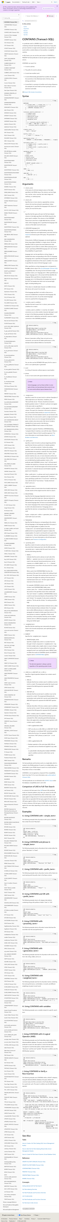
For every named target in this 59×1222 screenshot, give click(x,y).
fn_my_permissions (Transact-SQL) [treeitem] (11, 351)
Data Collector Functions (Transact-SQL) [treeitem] (10, 86)
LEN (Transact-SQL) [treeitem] (8, 581)
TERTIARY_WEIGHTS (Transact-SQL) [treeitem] (11, 1059)
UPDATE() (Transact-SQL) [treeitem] (10, 1121)
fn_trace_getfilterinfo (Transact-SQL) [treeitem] (11, 365)
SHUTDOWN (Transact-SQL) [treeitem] (11, 920)
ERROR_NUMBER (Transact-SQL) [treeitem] (10, 252)
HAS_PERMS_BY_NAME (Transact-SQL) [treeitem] (9, 464)
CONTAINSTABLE (39, 654)
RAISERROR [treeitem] (7, 779)
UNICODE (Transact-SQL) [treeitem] (10, 1110)
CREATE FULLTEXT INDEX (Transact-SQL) (33, 1165)
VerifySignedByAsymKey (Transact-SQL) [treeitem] (10, 1162)
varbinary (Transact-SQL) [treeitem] (10, 1148)
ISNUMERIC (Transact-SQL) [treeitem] (10, 556)
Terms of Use (4, 1221)
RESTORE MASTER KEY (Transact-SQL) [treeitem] (9, 818)
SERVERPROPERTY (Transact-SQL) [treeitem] (11, 899)
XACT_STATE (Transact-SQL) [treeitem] (10, 1189)
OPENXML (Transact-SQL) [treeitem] (10, 710)
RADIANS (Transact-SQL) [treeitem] (10, 776)
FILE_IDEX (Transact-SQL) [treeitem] (10, 300)
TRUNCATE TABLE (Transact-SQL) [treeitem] (11, 1098)
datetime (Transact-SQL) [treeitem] (10, 124)
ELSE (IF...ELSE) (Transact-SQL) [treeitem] (11, 210)
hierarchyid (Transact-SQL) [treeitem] (10, 474)
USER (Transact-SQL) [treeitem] (9, 1137)
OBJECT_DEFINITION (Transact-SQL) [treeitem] (11, 659)
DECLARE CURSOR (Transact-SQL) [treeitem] (11, 157)
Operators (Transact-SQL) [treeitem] (10, 713)
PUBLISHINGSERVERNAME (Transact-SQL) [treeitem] (10, 764)
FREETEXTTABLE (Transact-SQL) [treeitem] (11, 396)
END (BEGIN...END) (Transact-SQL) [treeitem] (11, 235)
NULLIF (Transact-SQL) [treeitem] (9, 653)
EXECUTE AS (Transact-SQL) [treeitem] (10, 275)
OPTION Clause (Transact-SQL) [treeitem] (11, 715)
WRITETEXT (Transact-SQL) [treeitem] (10, 1186)
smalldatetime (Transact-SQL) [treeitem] (11, 934)
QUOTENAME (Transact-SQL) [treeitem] (11, 773)
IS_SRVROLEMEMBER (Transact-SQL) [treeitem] (9, 544)
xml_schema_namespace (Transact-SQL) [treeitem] (10, 1195)
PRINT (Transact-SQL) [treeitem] (9, 760)
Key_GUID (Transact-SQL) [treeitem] (10, 559)
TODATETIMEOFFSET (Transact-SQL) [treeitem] (11, 1077)
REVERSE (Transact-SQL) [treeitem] (10, 829)
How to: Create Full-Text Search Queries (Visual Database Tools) (39, 1154)
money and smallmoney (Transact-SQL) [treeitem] (10, 616)
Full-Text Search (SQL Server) (30, 1203)
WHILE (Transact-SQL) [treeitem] (9, 1172)
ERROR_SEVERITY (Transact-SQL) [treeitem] (10, 261)
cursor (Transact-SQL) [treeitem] (9, 75)
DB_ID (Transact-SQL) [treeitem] (9, 135)
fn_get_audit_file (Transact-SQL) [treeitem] (11, 331)
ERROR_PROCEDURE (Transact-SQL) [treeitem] (11, 257)
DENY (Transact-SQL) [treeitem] (9, 195)
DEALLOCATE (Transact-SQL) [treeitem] (11, 143)
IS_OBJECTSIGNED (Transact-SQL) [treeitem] (11, 539)
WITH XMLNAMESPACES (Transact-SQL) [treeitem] (10, 1182)
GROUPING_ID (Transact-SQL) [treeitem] (11, 456)
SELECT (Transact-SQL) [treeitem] (9, 892)
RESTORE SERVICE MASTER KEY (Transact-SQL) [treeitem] (11, 823)
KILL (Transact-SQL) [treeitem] (9, 567)
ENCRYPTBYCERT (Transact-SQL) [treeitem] (10, 223)
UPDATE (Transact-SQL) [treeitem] (9, 1119)
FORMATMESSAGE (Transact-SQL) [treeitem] (11, 390)
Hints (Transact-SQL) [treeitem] (9, 477)
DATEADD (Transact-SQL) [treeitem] (10, 113)
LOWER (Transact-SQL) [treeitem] (9, 596)
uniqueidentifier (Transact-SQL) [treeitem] (11, 1116)
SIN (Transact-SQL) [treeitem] (8, 931)
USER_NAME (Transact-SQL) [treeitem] (11, 1143)
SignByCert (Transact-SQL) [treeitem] (10, 929)
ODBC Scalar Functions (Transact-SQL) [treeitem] (9, 683)
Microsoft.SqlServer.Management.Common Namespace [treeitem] (11, 1210)
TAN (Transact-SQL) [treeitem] (9, 1055)
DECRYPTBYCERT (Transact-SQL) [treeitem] (10, 166)
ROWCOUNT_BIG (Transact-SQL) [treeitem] (11, 857)
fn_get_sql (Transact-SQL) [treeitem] (10, 333)
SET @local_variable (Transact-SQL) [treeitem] (11, 911)
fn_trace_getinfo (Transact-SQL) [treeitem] (11, 369)
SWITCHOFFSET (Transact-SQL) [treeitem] (11, 995)
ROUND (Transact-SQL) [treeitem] (9, 850)
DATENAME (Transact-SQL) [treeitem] (10, 118)
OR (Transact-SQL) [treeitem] (8, 718)
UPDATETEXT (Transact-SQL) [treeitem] (11, 1129)
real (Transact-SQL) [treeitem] (8, 790)
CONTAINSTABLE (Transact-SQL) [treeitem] (10, 25)
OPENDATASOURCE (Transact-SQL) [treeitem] (11, 700)
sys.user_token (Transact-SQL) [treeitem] (11, 1042)
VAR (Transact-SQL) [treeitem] (9, 1146)
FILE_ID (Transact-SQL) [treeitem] (9, 297)
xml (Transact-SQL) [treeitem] (8, 1192)
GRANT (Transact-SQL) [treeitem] (9, 448)
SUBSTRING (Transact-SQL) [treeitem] (10, 978)
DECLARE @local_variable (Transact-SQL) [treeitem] (10, 152)
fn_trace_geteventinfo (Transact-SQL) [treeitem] (9, 361)
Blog (20, 1218)
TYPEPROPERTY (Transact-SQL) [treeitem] (11, 1107)
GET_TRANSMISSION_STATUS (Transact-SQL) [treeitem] (11, 430)
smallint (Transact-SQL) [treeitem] (9, 937)
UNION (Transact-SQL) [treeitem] (9, 1113)
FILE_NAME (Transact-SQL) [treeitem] (10, 303)
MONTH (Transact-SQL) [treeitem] (10, 620)
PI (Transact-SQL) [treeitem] (8, 752)
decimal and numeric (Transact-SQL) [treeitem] (11, 147)
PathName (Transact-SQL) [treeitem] (10, 743)
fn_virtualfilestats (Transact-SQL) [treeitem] (10, 377)
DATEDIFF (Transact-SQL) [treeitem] (10, 115)
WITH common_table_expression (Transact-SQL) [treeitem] (10, 1176)
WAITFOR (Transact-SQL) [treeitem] (10, 1166)
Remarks (26, 30)
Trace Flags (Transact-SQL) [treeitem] (10, 1084)
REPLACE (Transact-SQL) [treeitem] (10, 799)
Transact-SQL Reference (32, 16)
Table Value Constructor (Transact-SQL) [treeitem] (9, 1051)
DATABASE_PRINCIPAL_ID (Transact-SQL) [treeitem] (10, 94)
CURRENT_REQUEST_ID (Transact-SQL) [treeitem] (9, 64)
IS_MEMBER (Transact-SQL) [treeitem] (10, 536)
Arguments (26, 28)
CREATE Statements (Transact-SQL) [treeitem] (11, 55)
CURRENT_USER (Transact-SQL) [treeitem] (11, 72)
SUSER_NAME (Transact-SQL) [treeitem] (11, 987)
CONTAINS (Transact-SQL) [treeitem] (10, 22)
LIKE (41, 790)
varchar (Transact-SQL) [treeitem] (9, 1151)
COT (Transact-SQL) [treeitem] (9, 45)
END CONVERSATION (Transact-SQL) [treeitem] (9, 240)
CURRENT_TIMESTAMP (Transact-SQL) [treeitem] (9, 69)
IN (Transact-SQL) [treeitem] (8, 510)
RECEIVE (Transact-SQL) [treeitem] (10, 793)
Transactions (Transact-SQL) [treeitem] (10, 1087)
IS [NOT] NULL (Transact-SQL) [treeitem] (11, 551)
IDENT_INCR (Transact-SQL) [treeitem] (10, 490)
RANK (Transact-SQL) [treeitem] (9, 784)
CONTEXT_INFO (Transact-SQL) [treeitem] (11, 32)
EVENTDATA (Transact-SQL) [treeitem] (10, 268)
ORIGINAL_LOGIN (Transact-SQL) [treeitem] (11, 731)
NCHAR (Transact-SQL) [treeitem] (9, 627)
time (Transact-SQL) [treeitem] (9, 1071)
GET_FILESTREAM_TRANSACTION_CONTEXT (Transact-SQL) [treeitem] (11, 425)
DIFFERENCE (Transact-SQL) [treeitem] (10, 198)
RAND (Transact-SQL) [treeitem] (9, 782)
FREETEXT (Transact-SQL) (29, 1172)
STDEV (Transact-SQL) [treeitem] (9, 967)
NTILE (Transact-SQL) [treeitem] (9, 650)
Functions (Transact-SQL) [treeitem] (10, 411)
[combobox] (10, 18)
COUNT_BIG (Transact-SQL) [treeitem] (10, 51)
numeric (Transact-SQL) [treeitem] (9, 655)
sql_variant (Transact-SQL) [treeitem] (10, 951)
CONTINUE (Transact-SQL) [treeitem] (10, 29)
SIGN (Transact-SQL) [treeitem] (9, 923)
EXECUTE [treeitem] (6, 283)
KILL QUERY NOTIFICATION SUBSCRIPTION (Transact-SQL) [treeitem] (11, 571)
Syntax (25, 26)
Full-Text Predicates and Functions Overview (34, 1192)
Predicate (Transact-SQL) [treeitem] (10, 757)
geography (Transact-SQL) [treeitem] (10, 414)
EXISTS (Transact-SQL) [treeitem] (9, 286)
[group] (40, 141)
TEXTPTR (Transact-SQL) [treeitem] (10, 1065)
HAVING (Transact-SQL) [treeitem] (10, 471)
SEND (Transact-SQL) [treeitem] (9, 895)
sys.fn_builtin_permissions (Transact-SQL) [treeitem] (10, 1026)
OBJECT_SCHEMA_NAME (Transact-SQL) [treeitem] (10, 669)
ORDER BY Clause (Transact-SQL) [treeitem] (11, 722)
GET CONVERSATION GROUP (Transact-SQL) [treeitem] (11, 421)
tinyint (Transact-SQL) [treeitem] (9, 1074)
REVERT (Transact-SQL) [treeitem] (9, 832)
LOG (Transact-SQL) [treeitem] (9, 586)
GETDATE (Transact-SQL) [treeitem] (10, 436)
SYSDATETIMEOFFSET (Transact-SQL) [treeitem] (9, 1002)
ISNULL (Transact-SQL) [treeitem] (9, 553)
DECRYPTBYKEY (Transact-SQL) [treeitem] (11, 170)
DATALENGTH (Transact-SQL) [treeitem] (11, 107)
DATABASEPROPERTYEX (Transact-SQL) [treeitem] (9, 103)
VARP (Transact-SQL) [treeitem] (9, 1154)
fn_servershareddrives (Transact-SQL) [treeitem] (9, 356)
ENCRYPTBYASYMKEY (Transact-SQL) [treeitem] (9, 218)
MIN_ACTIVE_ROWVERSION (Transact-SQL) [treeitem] (11, 611)
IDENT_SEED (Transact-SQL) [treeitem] (10, 493)
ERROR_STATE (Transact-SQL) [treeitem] (11, 265)
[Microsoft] (3, 2)
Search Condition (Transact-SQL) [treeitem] (10, 884)
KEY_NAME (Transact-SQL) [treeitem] (10, 565)
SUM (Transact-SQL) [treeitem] (9, 981)
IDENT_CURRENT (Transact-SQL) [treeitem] (10, 486)
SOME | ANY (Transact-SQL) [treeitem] (11, 943)
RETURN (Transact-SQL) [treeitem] (9, 827)
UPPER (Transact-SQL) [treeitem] (9, 1132)
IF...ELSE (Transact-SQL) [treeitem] (9, 505)
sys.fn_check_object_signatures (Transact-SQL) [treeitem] (11, 327)
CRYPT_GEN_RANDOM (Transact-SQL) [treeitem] (9, 59)
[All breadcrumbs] (23, 16)
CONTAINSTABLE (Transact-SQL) (31, 1168)
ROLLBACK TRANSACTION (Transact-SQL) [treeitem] (10, 842)
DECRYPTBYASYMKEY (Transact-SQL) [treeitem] (9, 161)
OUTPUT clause (49, 780)
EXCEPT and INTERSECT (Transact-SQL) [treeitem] (9, 272)
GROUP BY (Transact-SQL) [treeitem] (10, 451)
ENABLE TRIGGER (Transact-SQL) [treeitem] (10, 214)
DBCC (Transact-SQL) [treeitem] (9, 141)
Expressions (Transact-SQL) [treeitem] (10, 291)
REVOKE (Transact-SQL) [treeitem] (9, 835)
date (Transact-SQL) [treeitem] (9, 110)
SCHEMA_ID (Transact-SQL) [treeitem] (10, 871)
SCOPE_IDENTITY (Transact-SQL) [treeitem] (10, 879)
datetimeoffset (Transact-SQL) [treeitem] (11, 129)
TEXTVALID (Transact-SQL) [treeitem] (10, 1068)
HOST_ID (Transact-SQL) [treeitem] (10, 479)
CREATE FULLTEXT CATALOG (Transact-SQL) (33, 1161)
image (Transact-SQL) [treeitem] (9, 508)
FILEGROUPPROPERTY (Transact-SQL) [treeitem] (9, 314)
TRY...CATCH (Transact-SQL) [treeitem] (10, 1089)
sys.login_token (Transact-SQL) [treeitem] (11, 1039)
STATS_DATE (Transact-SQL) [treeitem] (10, 964)
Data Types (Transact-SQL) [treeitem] (10, 90)
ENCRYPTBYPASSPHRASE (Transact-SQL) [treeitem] (10, 231)
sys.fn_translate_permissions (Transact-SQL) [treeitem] (10, 1031)
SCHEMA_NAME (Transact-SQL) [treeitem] (10, 874)
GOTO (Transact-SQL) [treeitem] (9, 445)
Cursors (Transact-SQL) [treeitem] (9, 83)
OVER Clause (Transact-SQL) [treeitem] (11, 738)
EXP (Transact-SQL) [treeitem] (8, 289)
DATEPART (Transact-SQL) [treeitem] (10, 121)
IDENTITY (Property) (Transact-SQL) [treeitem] (11, 501)
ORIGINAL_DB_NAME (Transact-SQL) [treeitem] (9, 726)
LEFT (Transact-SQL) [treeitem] (9, 578)
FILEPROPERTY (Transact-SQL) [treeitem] (11, 318)
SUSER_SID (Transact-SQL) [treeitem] (10, 989)
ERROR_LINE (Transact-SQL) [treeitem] (10, 244)
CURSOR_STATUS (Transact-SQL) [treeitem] (11, 79)
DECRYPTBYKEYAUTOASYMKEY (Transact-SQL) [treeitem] (11, 173)
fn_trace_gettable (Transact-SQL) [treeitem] (10, 373)
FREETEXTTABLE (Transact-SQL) (30, 1175)
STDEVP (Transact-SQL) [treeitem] (9, 970)
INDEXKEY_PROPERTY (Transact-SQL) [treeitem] (9, 514)
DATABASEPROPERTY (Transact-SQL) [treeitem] (11, 99)
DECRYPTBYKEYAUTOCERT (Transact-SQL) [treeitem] (10, 178)
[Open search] (51, 2)
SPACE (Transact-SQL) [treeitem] (9, 948)
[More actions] (56, 16)
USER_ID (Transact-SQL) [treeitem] (10, 1140)
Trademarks (12, 1221)
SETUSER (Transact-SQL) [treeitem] (10, 917)
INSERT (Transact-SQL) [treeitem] (9, 525)
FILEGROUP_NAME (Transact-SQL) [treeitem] (11, 309)
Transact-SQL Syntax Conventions (33, 92)
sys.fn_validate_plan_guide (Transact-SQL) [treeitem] (10, 1035)
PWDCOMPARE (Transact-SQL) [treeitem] (11, 768)
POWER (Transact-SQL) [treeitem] (9, 755)
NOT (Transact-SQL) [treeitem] (9, 642)
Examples (26, 32)
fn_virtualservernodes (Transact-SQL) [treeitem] (9, 382)
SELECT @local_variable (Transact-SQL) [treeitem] (9, 888)
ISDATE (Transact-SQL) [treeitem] (9, 548)
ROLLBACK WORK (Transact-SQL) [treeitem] (11, 846)
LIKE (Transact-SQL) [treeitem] (9, 583)
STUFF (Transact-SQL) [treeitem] (9, 975)
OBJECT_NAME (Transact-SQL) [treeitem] (11, 666)
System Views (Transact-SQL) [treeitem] (11, 1017)
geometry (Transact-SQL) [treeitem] (10, 417)
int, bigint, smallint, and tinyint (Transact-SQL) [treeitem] (11, 529)
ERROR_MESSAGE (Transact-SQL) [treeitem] (11, 247)
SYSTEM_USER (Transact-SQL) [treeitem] (11, 1045)
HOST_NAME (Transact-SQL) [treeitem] (11, 482)
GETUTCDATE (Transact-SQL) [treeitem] (11, 439)
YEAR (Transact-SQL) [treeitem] (9, 1199)
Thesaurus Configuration (39, 539)
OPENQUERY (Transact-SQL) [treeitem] (11, 704)
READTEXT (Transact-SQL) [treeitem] (10, 787)
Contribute (26, 1218)
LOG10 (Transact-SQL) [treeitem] (9, 589)
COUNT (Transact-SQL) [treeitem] (9, 48)
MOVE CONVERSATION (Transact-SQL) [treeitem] (10, 624)
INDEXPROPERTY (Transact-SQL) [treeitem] (10, 519)
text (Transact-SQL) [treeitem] (8, 1062)
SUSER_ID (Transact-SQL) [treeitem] (10, 984)
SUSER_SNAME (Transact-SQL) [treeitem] (11, 992)
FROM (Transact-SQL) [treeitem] (9, 399)
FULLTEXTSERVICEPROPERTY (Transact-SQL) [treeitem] (11, 407)
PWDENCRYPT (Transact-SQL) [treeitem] (11, 770)
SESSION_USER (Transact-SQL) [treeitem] (11, 902)
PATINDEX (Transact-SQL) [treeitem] (10, 746)
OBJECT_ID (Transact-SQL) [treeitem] (10, 663)
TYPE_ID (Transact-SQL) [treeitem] (9, 1102)
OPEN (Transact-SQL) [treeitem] (9, 687)
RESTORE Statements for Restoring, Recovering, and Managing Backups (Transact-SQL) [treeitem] (11, 812)
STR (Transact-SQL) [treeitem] (8, 973)
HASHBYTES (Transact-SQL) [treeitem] (10, 468)
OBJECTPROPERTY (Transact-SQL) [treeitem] (11, 674)
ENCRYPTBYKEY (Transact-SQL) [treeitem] (11, 227)
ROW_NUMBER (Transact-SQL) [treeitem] (11, 853)
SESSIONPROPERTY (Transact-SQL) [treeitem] (11, 906)
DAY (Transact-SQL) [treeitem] (9, 132)
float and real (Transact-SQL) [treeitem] (11, 320)
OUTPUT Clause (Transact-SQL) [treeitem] (11, 735)
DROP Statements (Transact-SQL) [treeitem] (11, 206)
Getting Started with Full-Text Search (32, 1186)
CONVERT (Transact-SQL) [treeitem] (10, 40)
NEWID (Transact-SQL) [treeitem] (9, 635)
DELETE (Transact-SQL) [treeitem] (9, 189)
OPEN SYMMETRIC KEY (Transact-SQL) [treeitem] (9, 696)
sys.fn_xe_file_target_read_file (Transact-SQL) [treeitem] (11, 347)
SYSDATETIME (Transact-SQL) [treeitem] (11, 998)
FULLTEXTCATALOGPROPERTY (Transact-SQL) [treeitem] (11, 403)
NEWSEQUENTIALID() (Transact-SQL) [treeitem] (9, 639)
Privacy (33, 1218)
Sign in (55, 2)
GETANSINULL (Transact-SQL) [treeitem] (11, 434)
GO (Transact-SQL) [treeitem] (8, 442)
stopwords (47, 412)
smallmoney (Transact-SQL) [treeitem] (10, 940)
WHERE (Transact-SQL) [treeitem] (9, 1169)
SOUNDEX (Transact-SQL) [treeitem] (10, 945)
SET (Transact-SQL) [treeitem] (8, 915)
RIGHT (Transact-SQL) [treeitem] (9, 838)
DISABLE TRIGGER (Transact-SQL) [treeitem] (11, 201)
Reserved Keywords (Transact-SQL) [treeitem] (11, 805)
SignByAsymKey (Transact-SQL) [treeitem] (11, 926)
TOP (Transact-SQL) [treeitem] (9, 1081)
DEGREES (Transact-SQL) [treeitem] (10, 186)
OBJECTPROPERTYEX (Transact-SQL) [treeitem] (11, 679)
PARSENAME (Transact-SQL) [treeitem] (11, 741)
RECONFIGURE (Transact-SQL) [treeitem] (11, 796)
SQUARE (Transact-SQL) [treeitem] (10, 961)
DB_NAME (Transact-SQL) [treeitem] (10, 138)
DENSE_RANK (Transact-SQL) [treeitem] (11, 192)
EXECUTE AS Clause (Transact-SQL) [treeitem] (11, 279)
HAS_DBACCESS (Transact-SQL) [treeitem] (10, 460)
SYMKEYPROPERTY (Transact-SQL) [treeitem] (11, 1006)
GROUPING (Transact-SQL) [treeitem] (10, 453)
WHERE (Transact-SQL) (28, 1178)
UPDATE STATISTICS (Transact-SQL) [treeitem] (11, 1125)
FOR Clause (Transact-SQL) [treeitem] (10, 386)
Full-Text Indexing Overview (29, 1189)
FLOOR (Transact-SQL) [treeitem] (9, 323)
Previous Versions (13, 1218)
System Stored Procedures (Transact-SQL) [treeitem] (10, 1011)
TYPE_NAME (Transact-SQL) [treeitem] (10, 1104)
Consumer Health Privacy (43, 1218)
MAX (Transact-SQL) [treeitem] (9, 602)
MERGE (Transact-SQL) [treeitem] (9, 605)
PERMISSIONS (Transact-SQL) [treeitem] (11, 749)
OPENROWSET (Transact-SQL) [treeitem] (11, 707)
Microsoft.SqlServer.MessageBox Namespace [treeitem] (10, 1205)
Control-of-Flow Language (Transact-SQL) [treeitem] (10, 36)
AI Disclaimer (4, 1218)
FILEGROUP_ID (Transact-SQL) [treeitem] (11, 305)
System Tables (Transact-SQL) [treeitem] (11, 1015)
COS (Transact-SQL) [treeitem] (9, 42)
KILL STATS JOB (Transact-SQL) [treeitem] (11, 575)
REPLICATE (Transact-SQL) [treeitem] (10, 801)
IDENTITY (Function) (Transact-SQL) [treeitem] (11, 496)
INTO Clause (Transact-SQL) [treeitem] (10, 533)
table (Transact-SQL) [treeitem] (9, 1047)
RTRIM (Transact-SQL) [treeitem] (9, 863)
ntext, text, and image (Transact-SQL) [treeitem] (9, 646)
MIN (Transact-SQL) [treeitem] (9, 608)
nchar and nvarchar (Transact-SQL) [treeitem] (11, 631)
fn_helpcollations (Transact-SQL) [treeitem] (10, 337)
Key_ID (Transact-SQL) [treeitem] (9, 562)
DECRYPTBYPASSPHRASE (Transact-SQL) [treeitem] (10, 183)
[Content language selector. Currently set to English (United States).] (8, 1215)
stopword (27, 234)
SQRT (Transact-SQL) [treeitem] (9, 959)
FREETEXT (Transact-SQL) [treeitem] (10, 393)
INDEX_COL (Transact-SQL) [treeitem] (10, 523)
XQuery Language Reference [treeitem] (9, 1202)
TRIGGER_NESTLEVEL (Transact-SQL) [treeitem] (11, 1093)
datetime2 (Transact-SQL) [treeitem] (10, 127)
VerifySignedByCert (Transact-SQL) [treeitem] (11, 1158)
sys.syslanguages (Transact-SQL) (49, 268)
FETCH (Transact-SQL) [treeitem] (9, 294)
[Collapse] (18, 14)
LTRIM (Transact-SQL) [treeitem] (9, 599)
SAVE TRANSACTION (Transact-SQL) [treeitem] (11, 867)
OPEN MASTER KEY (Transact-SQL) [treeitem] (11, 691)
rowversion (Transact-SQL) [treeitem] (10, 860)
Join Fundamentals (27, 1196)
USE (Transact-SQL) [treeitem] (9, 1134)
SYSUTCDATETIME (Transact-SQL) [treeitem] (11, 1021)
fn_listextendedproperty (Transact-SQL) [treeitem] (9, 342)
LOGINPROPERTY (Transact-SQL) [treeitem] (10, 593)
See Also (26, 34)
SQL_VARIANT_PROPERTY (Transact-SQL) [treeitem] (10, 955)
